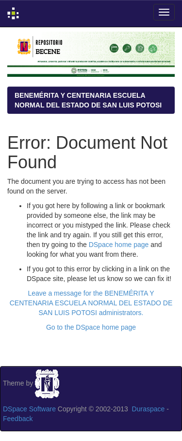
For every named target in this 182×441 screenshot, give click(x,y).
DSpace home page (119, 244)
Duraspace (148, 409)
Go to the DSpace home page (91, 327)
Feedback (18, 419)
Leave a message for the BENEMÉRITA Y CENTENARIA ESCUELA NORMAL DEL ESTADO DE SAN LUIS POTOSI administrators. (91, 303)
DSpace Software (29, 409)
